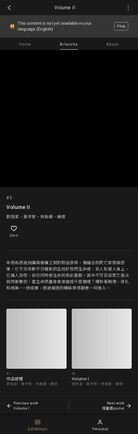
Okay (121, 26)
